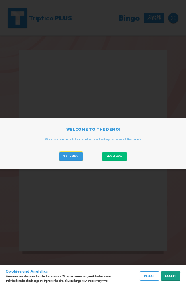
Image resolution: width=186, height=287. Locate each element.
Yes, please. (114, 156)
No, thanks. (71, 156)
